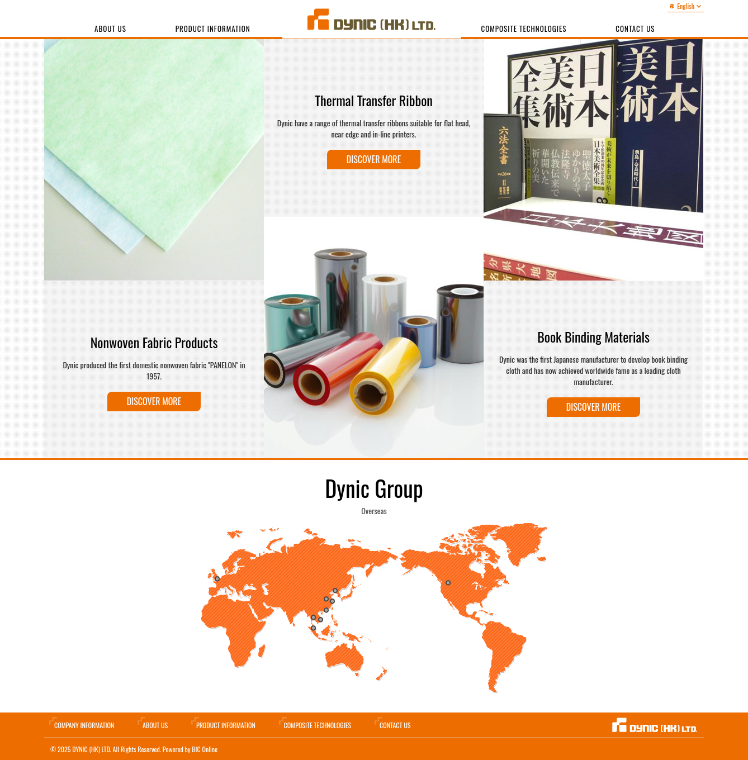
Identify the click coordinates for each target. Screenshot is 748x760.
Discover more (154, 401)
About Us (110, 28)
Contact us (635, 28)
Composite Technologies (524, 28)
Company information (84, 725)
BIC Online (204, 749)
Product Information (213, 28)
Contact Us (395, 725)
